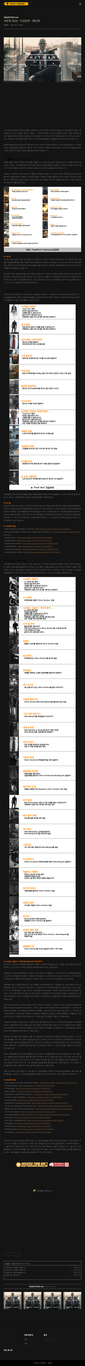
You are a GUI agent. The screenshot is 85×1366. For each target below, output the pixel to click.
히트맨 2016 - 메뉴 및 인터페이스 (14, 1272)
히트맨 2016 (15, 1263)
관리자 (50, 1363)
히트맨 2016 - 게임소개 (11, 1275)
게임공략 (7, 1263)
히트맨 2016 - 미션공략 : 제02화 (14, 1270)
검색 (58, 1340)
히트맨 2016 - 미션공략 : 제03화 (14, 1267)
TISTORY (43, 1363)
